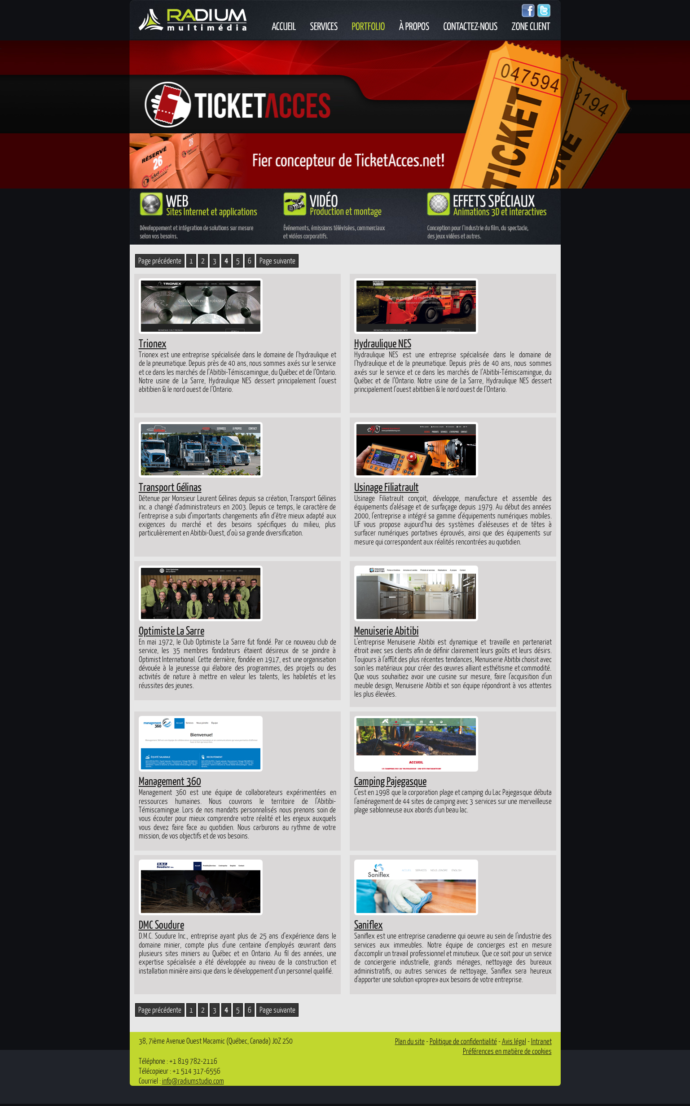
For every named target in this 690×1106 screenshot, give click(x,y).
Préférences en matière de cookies (507, 1051)
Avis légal (514, 1041)
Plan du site (410, 1041)
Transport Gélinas (170, 486)
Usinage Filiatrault (386, 486)
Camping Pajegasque (390, 780)
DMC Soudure (161, 924)
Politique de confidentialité (463, 1041)
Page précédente (159, 260)
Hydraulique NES (382, 343)
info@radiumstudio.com (193, 1080)
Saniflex (368, 924)
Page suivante (277, 260)
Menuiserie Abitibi (386, 630)
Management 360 (170, 780)
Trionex (153, 343)
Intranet (541, 1041)
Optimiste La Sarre (171, 630)
